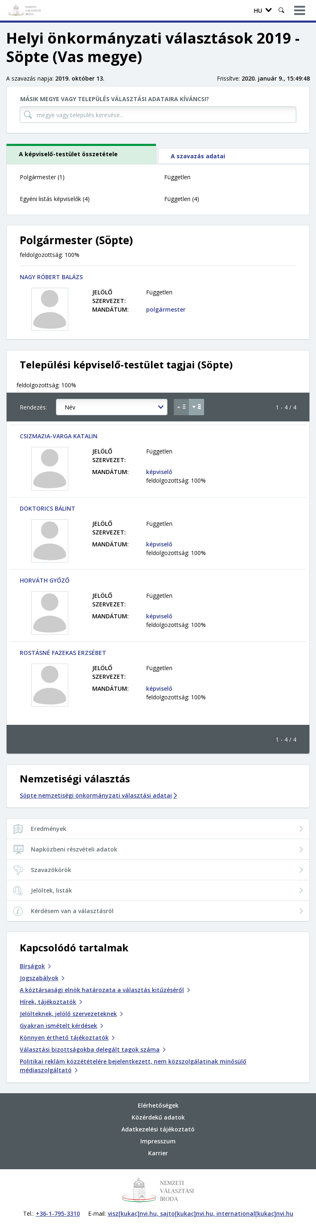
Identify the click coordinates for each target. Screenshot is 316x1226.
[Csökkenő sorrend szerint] (196, 407)
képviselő (159, 472)
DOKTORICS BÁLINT (47, 508)
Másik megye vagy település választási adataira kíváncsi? (114, 99)
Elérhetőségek (158, 1105)
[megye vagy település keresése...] (158, 114)
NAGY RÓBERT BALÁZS (51, 277)
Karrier (158, 1153)
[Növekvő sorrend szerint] (181, 407)
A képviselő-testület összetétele (68, 154)
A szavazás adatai (198, 156)
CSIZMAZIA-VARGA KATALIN (59, 436)
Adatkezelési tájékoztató (158, 1129)
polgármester (166, 309)
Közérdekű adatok (158, 1117)
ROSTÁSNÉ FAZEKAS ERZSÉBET (63, 653)
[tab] (82, 153)
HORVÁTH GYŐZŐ (45, 580)
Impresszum (158, 1141)
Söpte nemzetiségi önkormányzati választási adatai (98, 795)
